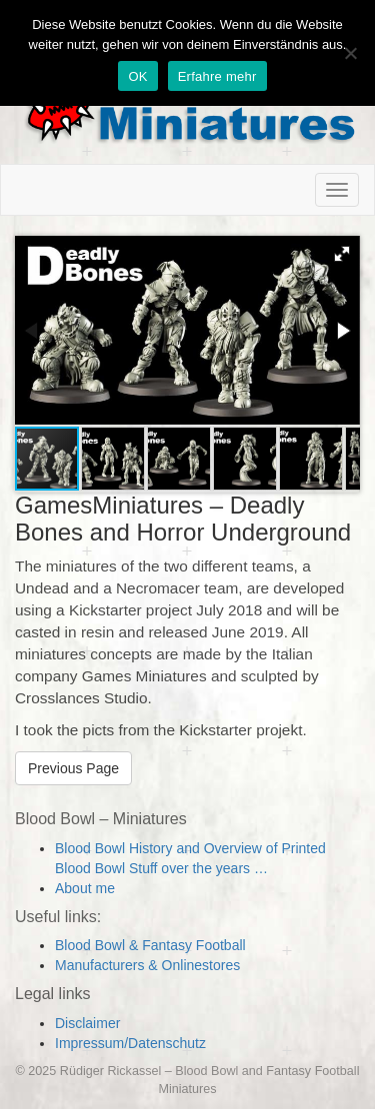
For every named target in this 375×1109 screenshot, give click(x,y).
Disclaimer (87, 1023)
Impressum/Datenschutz (130, 1043)
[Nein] (350, 53)
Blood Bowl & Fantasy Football (150, 945)
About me (85, 888)
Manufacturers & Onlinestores (147, 965)
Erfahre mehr (217, 76)
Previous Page (73, 768)
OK (137, 76)
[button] (342, 254)
